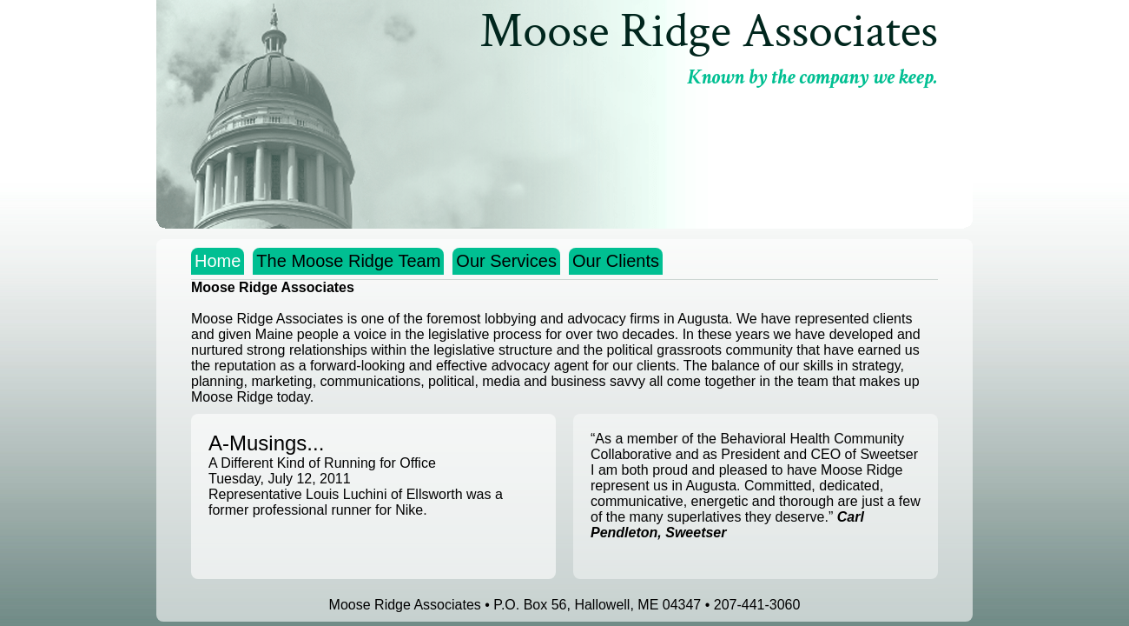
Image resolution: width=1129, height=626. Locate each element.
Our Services (506, 260)
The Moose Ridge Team (348, 260)
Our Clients (615, 260)
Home (218, 260)
